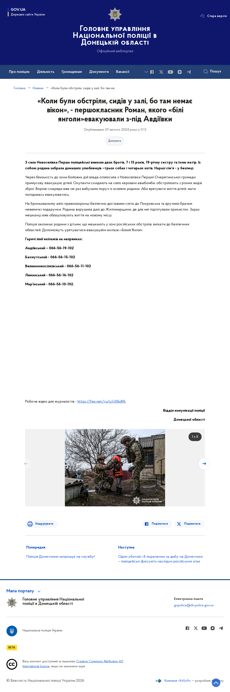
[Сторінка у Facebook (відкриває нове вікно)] (152, 72)
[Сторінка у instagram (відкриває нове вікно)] (179, 72)
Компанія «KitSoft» (177, 681)
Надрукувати (43, 523)
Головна (19, 88)
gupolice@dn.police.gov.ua (193, 605)
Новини (38, 88)
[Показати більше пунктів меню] (146, 72)
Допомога (114, 141)
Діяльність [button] (45, 72)
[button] (24, 591)
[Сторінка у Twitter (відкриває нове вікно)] (161, 72)
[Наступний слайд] (204, 463)
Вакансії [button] (122, 72)
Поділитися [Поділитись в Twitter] (192, 523)
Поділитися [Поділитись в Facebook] (161, 523)
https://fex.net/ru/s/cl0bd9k (101, 402)
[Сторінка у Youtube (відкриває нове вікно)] (170, 72)
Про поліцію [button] (19, 72)
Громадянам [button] (72, 72)
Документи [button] (99, 72)
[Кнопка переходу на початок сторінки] (214, 682)
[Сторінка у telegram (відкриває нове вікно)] (189, 72)
